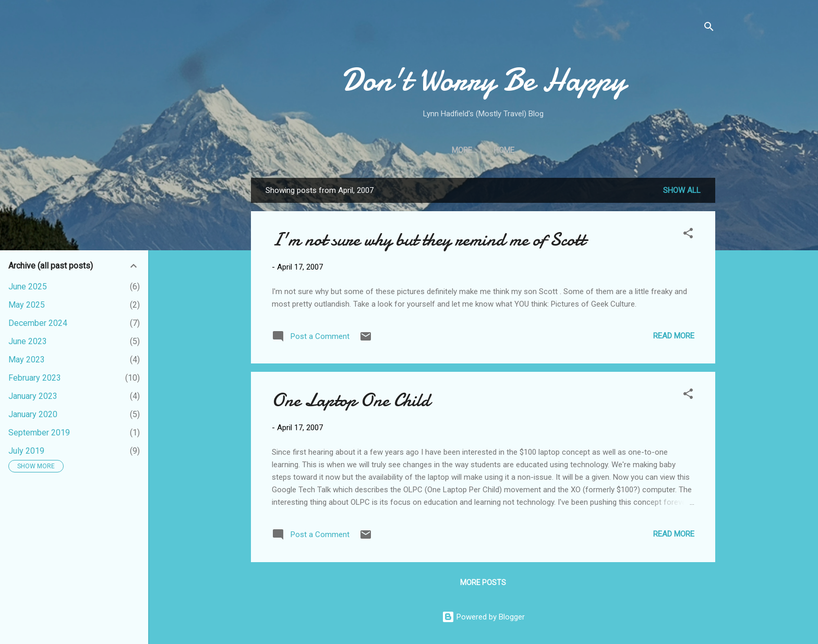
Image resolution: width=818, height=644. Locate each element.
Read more (673, 336)
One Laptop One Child (351, 400)
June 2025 (27, 286)
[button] (688, 235)
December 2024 (37, 323)
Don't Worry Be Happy (483, 79)
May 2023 (26, 359)
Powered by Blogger (483, 617)
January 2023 (32, 396)
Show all (682, 190)
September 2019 (39, 433)
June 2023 (27, 341)
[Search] (709, 28)
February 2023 (34, 378)
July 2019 (26, 451)
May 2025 (26, 305)
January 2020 (32, 414)
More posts (483, 582)
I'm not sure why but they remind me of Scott (428, 239)
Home (483, 150)
